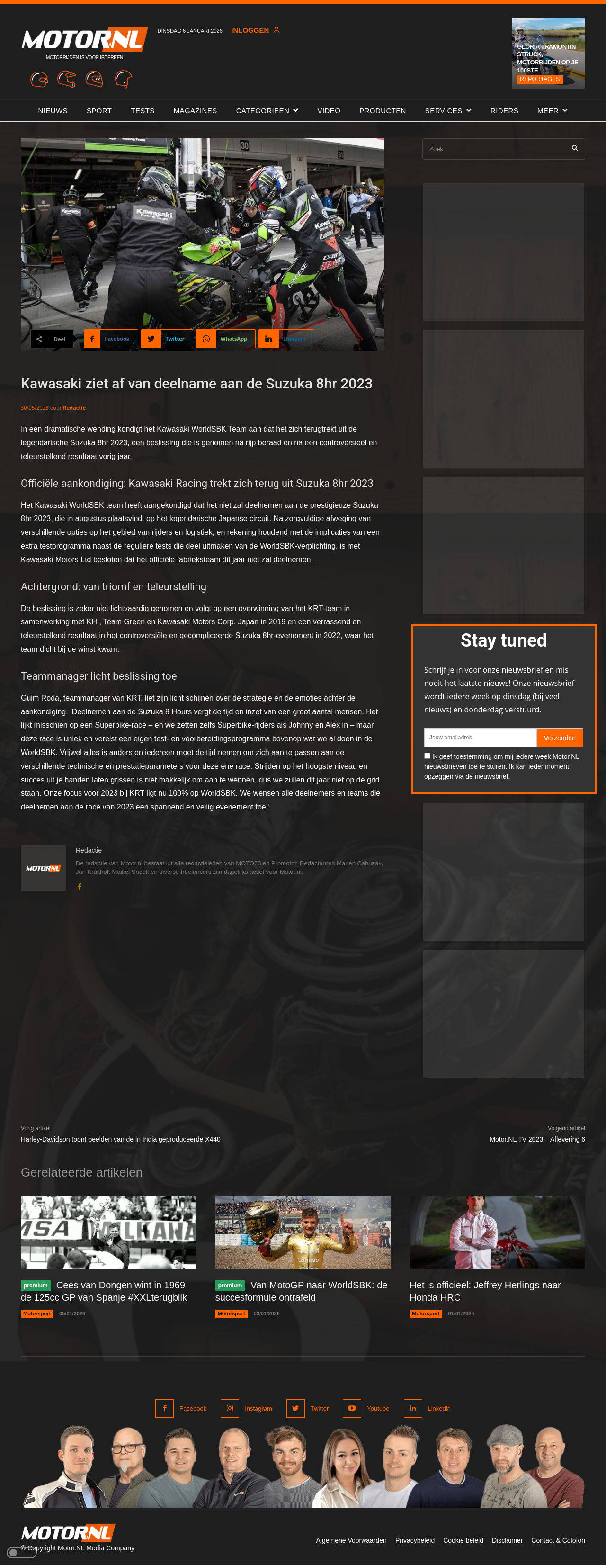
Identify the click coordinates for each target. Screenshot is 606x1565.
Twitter (320, 1408)
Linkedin (439, 1408)
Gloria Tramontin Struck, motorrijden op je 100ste (547, 58)
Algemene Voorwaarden (351, 1540)
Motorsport (37, 1313)
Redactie (74, 407)
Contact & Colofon (558, 1540)
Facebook (192, 1408)
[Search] (575, 149)
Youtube (378, 1408)
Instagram (258, 1408)
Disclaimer (507, 1540)
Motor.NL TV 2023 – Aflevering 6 (537, 1139)
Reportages (540, 79)
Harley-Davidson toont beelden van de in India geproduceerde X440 (121, 1139)
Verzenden (560, 738)
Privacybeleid (415, 1540)
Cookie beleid (463, 1540)
